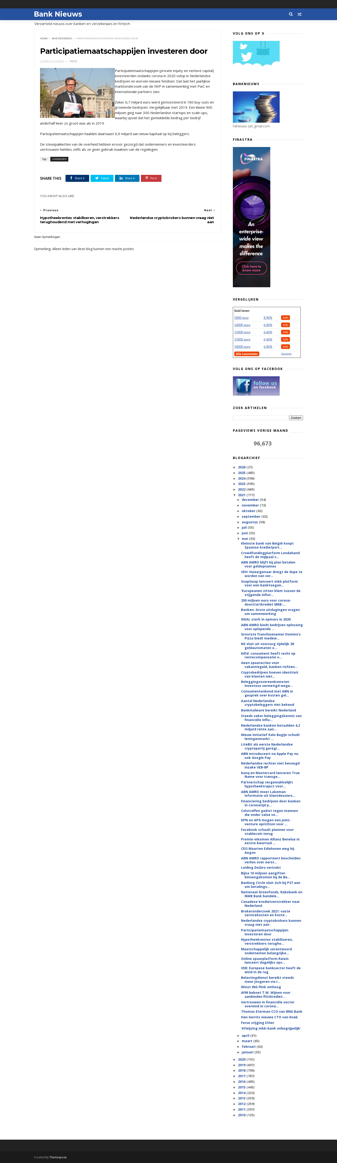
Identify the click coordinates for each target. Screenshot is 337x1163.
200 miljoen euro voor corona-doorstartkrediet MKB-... (266, 602)
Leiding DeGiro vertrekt (261, 867)
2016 (242, 1081)
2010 (242, 1115)
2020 (242, 1059)
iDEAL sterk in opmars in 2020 (266, 619)
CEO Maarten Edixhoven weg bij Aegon (267, 850)
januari (248, 1052)
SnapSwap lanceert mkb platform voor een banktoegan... (269, 583)
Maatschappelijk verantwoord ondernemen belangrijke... (266, 951)
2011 (242, 1109)
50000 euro (242, 347)
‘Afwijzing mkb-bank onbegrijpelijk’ (271, 1028)
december (251, 499)
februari (249, 1046)
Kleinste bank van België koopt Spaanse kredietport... (267, 545)
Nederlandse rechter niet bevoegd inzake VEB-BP (270, 765)
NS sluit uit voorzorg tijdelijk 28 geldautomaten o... (267, 646)
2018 (242, 1070)
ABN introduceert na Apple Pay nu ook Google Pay (269, 755)
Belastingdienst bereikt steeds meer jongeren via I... (267, 979)
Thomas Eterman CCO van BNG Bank (271, 1011)
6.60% (268, 332)
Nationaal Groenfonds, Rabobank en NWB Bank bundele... (271, 894)
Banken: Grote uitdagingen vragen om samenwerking (270, 611)
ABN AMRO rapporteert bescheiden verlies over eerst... (270, 860)
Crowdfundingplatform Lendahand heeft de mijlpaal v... (270, 555)
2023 (242, 483)
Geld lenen (241, 311)
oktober (249, 511)
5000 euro (241, 318)
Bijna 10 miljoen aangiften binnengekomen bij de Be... (265, 875)
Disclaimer (286, 353)
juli (245, 527)
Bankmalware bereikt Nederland (268, 710)
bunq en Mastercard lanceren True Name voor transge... (270, 775)
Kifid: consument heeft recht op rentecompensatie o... (268, 655)
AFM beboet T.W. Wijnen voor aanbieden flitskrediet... (265, 994)
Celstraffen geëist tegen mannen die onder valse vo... (269, 812)
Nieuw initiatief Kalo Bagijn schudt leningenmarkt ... (270, 736)
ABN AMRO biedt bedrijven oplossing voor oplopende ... (272, 627)
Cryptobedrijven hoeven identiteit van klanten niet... (269, 674)
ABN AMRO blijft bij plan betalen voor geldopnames (268, 564)
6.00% (268, 325)
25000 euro (242, 339)
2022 (242, 489)
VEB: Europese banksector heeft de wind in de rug (271, 970)
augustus (250, 522)
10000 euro (242, 325)
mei (245, 538)
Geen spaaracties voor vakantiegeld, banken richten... (269, 664)
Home (44, 38)
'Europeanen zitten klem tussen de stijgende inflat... (270, 593)
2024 (242, 478)
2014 (242, 1093)
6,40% (268, 339)
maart (247, 1041)
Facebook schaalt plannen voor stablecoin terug (267, 831)
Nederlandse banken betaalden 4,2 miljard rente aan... (270, 727)
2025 (242, 472)
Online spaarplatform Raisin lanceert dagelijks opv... (265, 960)
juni (245, 533)
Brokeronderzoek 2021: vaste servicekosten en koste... (265, 913)
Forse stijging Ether (257, 1022)
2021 (242, 495)
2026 (242, 467)
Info (285, 318)
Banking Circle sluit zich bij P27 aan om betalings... (270, 884)
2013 (242, 1098)
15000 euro (242, 332)
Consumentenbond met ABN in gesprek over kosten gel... (267, 693)
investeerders (62, 38)
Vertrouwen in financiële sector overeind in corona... (267, 1004)
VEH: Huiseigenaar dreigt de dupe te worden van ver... (271, 574)
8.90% (268, 318)
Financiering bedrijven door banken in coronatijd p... (270, 803)
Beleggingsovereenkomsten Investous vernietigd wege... (267, 683)
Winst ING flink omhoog (261, 987)
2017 (242, 1076)
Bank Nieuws (58, 14)
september (251, 516)
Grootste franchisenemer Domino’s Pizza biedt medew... (271, 636)
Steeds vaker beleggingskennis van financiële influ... (271, 718)
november (251, 505)
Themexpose (58, 1157)
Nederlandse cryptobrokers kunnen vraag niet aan (271, 922)
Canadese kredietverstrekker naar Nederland (270, 903)
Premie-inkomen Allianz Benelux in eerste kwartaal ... (270, 841)
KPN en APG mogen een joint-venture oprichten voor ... (266, 822)
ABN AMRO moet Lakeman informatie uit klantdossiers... (268, 794)
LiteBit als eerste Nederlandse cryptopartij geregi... (267, 746)
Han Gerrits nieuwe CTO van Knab (269, 1017)
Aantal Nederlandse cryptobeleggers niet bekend (267, 703)
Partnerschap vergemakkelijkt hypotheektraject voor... (267, 784)
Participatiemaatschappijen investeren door (264, 932)
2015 (242, 1087)
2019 (242, 1065)
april (246, 1035)
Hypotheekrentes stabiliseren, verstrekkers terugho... (267, 941)
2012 (242, 1104)
